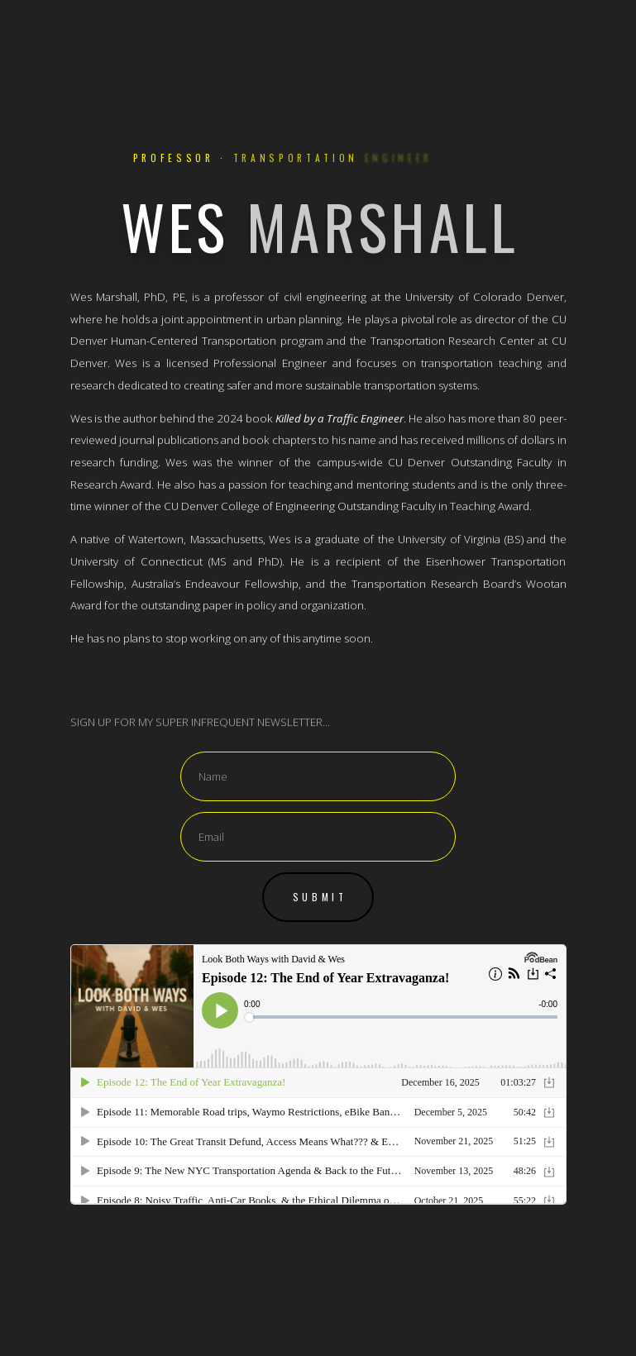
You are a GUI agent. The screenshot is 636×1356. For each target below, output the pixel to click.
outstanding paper (186, 606)
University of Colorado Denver (484, 297)
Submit (320, 897)
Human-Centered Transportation (193, 341)
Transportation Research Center (452, 341)
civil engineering (325, 297)
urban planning (304, 320)
